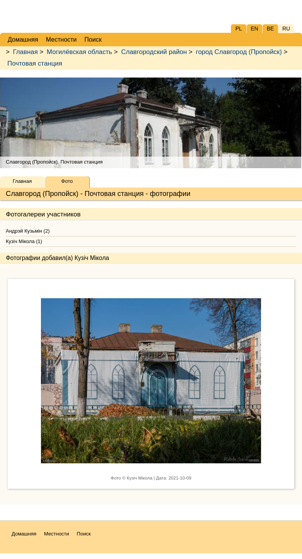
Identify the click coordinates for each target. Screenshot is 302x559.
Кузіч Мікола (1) (24, 241)
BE (270, 28)
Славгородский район (154, 52)
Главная (25, 52)
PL (238, 28)
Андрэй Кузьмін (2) (27, 231)
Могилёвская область (79, 52)
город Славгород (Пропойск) (239, 52)
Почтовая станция (34, 63)
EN (254, 28)
